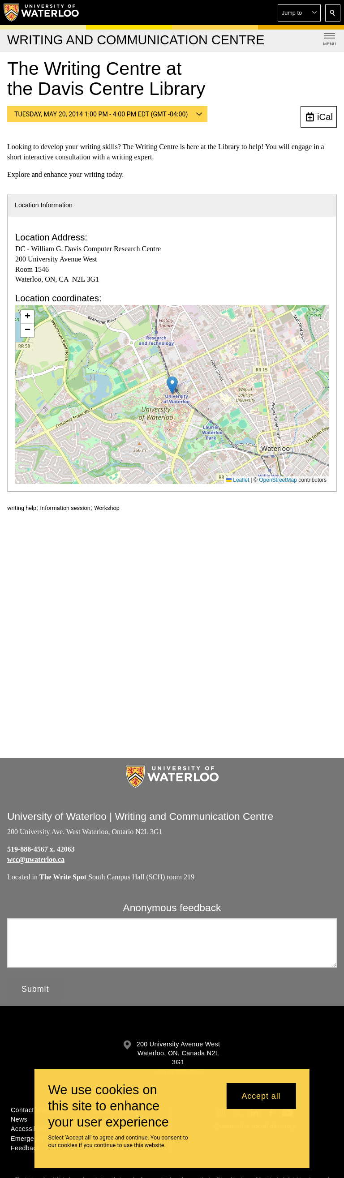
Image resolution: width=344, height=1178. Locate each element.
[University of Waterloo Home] (42, 12)
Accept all (260, 1096)
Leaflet (237, 480)
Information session (65, 508)
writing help (21, 508)
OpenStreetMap (278, 480)
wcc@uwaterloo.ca (35, 859)
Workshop (107, 508)
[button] (299, 13)
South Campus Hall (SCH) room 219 (141, 877)
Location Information (44, 205)
